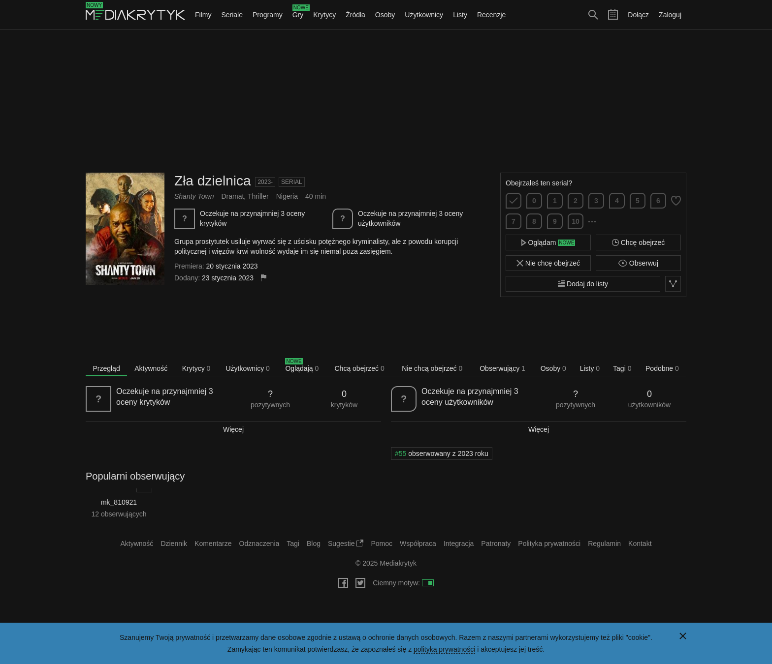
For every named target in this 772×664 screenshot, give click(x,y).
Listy (460, 15)
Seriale (232, 15)
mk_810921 (119, 502)
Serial (291, 182)
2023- (265, 182)
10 (575, 221)
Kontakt (639, 543)
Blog (314, 543)
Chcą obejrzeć (360, 368)
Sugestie (345, 543)
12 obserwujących (118, 514)
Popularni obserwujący (135, 476)
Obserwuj (638, 263)
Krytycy (324, 15)
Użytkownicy (424, 15)
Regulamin (604, 543)
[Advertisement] (386, 101)
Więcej (233, 429)
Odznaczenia (259, 543)
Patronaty (496, 543)
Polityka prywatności (549, 543)
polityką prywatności (444, 649)
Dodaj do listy (583, 284)
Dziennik (174, 543)
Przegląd (106, 368)
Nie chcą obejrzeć (432, 368)
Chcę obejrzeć (638, 242)
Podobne (662, 368)
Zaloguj (670, 15)
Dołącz (638, 15)
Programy (268, 15)
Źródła (355, 15)
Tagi (622, 368)
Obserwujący (502, 368)
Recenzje (491, 15)
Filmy (203, 15)
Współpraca (418, 543)
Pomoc (381, 543)
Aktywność (150, 368)
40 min (315, 196)
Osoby (385, 15)
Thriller (258, 196)
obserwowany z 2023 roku (441, 453)
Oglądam (548, 242)
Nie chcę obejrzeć (548, 263)
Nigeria (287, 196)
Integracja (459, 543)
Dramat (232, 196)
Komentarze (212, 543)
